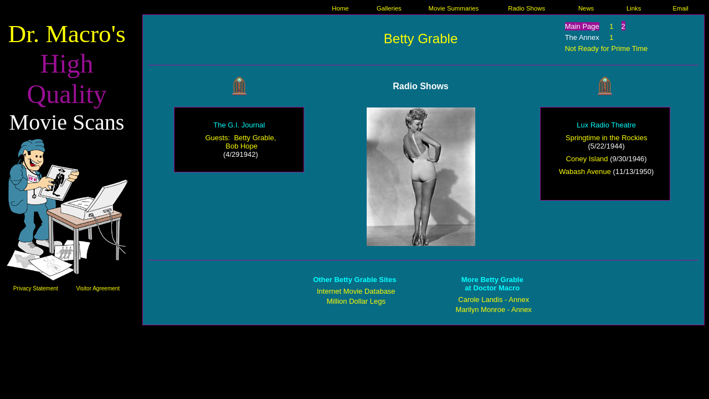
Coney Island (587, 159)
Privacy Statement (35, 288)
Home (340, 8)
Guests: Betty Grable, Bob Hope (240, 142)
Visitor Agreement (98, 288)
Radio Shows (526, 8)
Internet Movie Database (356, 291)
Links (633, 8)
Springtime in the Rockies (606, 138)
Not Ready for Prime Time (606, 48)
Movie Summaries (454, 8)
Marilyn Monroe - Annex (494, 309)
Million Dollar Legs (356, 301)
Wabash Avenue (585, 171)
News (586, 8)
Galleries (389, 8)
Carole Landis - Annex (493, 299)
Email (681, 8)
